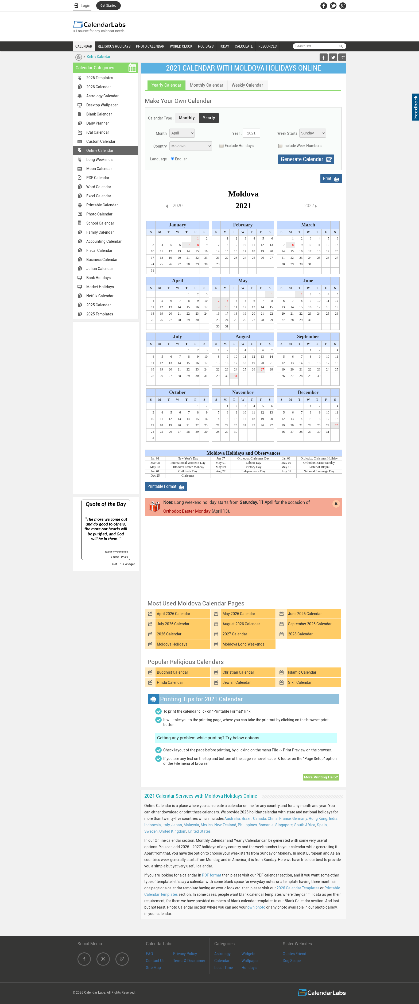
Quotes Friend (294, 954)
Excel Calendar (98, 196)
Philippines (247, 825)
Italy (166, 825)
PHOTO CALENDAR (150, 46)
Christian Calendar (238, 672)
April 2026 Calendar (173, 614)
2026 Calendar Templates (298, 888)
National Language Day (319, 471)
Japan (176, 825)
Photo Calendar (99, 214)
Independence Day (254, 471)
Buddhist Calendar (172, 672)
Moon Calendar (99, 169)
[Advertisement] (105, 407)
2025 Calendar (98, 305)
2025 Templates (99, 314)
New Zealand (225, 825)
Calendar (222, 961)
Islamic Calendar (302, 672)
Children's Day (187, 471)
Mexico (207, 825)
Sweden (151, 831)
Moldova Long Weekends (243, 644)
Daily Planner (97, 123)
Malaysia (191, 825)
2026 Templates (99, 78)
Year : (237, 133)
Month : (162, 133)
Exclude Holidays (235, 146)
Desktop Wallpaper (102, 105)
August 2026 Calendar (241, 624)
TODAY (224, 46)
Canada (259, 818)
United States (199, 831)
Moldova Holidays (172, 644)
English (181, 159)
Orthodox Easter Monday (188, 467)
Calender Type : (161, 118)
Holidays (249, 968)
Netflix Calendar (100, 296)
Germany (299, 818)
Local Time (223, 968)
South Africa (304, 825)
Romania (266, 825)
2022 (309, 205)
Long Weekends (99, 159)
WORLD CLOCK (181, 46)
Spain (322, 825)
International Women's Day (187, 463)
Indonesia (152, 825)
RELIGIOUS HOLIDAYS (114, 46)
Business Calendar (102, 259)
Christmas (188, 475)
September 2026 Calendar (310, 624)
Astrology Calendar (102, 96)
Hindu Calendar (170, 682)
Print (327, 178)
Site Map (153, 968)
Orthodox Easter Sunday (319, 463)
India (333, 818)
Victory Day (253, 467)
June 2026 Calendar (305, 614)
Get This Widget (123, 564)
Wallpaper (250, 961)
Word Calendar (98, 187)
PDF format (211, 875)
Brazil (246, 818)
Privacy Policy (185, 954)
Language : (159, 159)
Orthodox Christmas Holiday (318, 458)
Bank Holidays (98, 278)
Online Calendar (98, 57)
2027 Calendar (235, 634)
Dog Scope (292, 961)
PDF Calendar (97, 178)
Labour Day (253, 463)
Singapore (284, 825)
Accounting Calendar (104, 241)
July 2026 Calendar (173, 624)
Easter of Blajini (319, 467)
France (285, 818)
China (273, 818)
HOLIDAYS (206, 46)
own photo (256, 907)
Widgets (248, 954)
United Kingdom (172, 831)
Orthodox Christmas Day (253, 458)
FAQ (149, 954)
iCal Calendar (97, 132)
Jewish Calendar (237, 682)
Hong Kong (318, 818)
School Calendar (100, 223)
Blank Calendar (99, 114)
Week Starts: (287, 133)
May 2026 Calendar (239, 614)
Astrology (222, 954)
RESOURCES (267, 46)
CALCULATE (244, 46)
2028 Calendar (300, 634)
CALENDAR (83, 46)
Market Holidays (100, 287)
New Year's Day (188, 458)
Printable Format (162, 486)
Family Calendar (100, 232)
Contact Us (155, 961)
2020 (178, 205)
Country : (161, 146)
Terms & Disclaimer (189, 961)
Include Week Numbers (298, 146)
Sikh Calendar (300, 682)
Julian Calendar (99, 269)
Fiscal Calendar (99, 250)
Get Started (108, 5)
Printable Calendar (102, 205)
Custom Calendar (100, 141)
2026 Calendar (98, 87)
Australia (232, 818)
